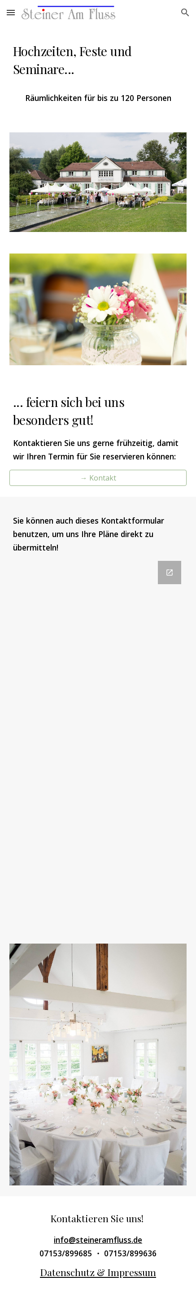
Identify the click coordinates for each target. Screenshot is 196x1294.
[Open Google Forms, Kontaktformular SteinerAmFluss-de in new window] (169, 572)
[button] (11, 12)
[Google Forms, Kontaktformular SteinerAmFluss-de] (98, 741)
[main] (98, 60)
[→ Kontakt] (98, 478)
